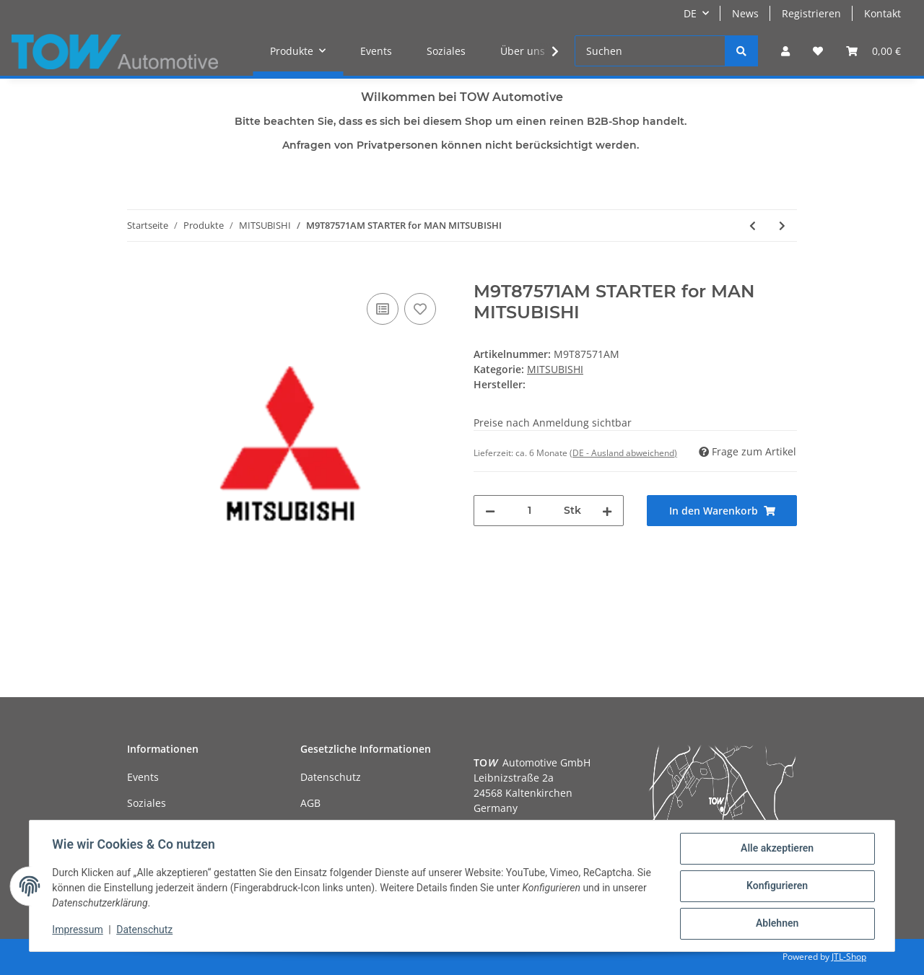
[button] (785, 51)
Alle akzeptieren (776, 848)
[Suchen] (650, 50)
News (745, 13)
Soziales (446, 51)
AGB (310, 803)
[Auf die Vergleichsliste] (382, 309)
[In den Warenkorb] (138, 273)
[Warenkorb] (873, 51)
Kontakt (882, 13)
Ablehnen (776, 924)
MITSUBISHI (555, 369)
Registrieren (811, 13)
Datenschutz (330, 777)
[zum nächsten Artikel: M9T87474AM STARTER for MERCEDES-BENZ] (782, 225)
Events (376, 51)
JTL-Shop (849, 956)
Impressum (78, 930)
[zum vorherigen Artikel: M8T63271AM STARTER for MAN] (752, 225)
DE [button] (690, 13)
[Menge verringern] (490, 510)
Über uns (522, 51)
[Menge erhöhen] (607, 510)
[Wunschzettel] (817, 51)
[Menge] (529, 510)
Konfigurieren (776, 886)
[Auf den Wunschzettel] (420, 309)
